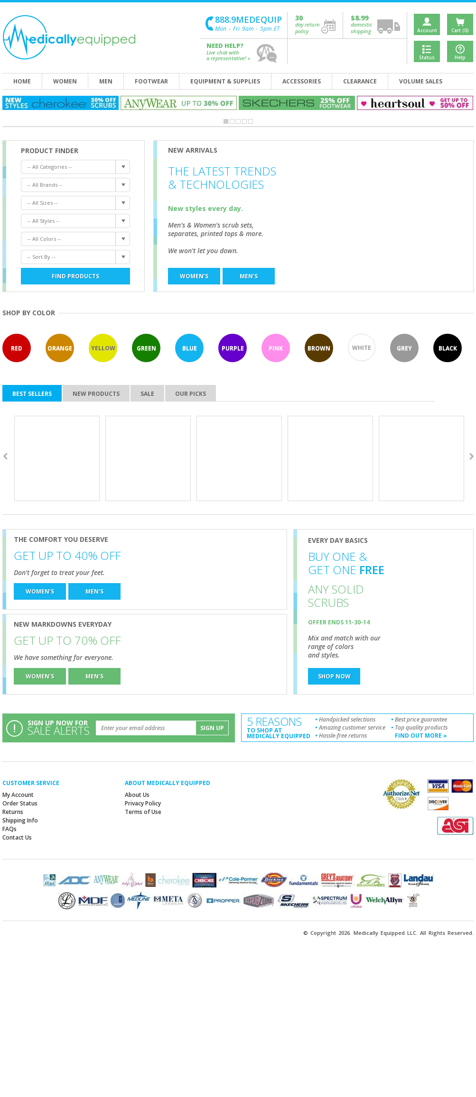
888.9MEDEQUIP (248, 20)
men (105, 81)
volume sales (420, 81)
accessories (301, 81)
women (65, 81)
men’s (249, 276)
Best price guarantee (421, 719)
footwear (151, 81)
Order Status (19, 803)
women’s (194, 276)
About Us (137, 795)
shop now (334, 676)
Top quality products (421, 727)
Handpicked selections (347, 719)
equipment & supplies (225, 81)
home (22, 81)
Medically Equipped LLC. (386, 932)
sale (147, 394)
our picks (190, 394)
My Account (18, 795)
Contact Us (17, 837)
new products (96, 394)
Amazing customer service (352, 727)
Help (460, 57)
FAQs (9, 829)
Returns (12, 812)
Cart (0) (460, 30)
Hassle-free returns (343, 735)
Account (427, 30)
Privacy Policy (143, 803)
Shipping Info (20, 820)
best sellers (32, 394)
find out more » (421, 735)
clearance (360, 81)
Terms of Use (143, 812)
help (267, 53)
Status (427, 57)
